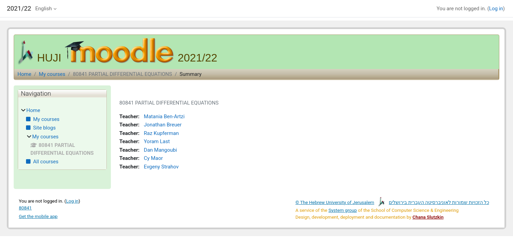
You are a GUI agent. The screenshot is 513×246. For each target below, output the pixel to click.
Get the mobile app (38, 214)
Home (24, 74)
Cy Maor (152, 157)
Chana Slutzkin (428, 214)
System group (343, 207)
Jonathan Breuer (161, 125)
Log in (496, 8)
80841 (25, 205)
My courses (52, 74)
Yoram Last (155, 141)
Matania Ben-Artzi (162, 117)
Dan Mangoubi (159, 149)
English (43, 8)
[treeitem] (62, 136)
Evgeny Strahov (160, 165)
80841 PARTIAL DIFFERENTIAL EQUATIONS (122, 74)
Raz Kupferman (160, 133)
